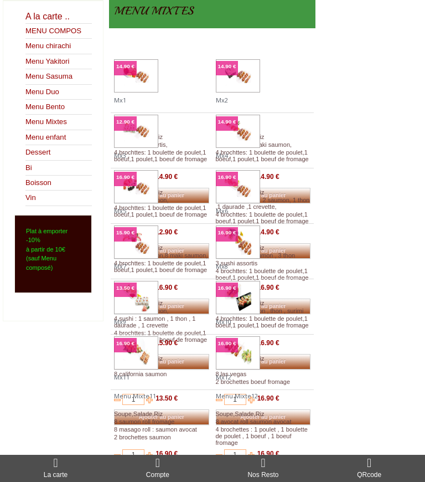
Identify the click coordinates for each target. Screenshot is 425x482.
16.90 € (125, 177)
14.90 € (125, 66)
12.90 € (125, 122)
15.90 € (125, 232)
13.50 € (125, 288)
